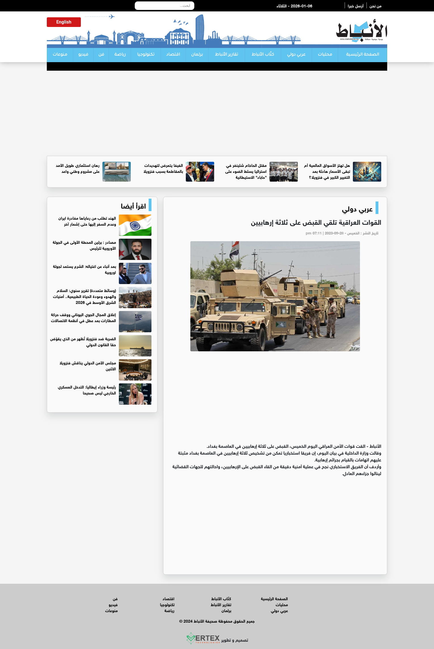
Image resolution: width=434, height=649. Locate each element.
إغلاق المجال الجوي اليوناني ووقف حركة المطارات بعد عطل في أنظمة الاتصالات (83, 317)
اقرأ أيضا (133, 205)
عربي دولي (296, 55)
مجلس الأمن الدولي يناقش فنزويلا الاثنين (88, 365)
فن (101, 55)
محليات (325, 55)
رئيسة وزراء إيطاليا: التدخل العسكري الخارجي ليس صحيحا (87, 389)
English (63, 22)
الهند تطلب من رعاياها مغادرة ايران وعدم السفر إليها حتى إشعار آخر (87, 220)
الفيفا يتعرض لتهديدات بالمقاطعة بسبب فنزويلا (163, 167)
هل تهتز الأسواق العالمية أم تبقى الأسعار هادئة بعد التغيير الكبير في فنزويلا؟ (327, 170)
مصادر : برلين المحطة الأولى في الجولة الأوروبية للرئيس (84, 244)
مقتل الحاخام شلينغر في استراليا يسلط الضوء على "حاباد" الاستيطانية (246, 170)
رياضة (120, 55)
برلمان (197, 55)
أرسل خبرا (356, 5)
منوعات (59, 55)
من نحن (376, 5)
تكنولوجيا (145, 55)
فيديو (83, 55)
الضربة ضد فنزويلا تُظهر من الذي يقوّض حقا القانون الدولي (83, 341)
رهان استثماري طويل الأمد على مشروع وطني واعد (78, 167)
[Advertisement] (217, 113)
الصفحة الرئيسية (362, 55)
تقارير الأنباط (226, 55)
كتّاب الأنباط (263, 55)
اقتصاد (173, 55)
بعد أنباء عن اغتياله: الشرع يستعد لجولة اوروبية (84, 268)
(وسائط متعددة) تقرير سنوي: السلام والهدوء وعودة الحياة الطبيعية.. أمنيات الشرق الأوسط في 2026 (84, 295)
